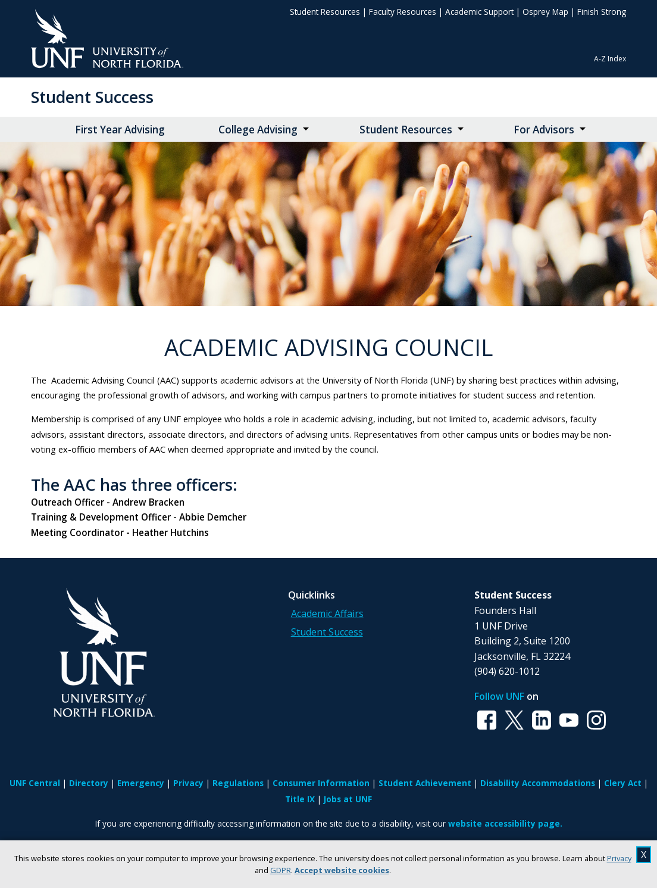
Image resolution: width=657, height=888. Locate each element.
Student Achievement (424, 783)
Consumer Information (321, 783)
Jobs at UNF (348, 799)
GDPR (280, 870)
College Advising (258, 129)
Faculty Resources (402, 11)
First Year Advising (120, 129)
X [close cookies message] (643, 854)
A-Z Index (610, 59)
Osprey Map (545, 11)
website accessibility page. (505, 823)
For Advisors (544, 129)
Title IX (300, 799)
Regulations (238, 783)
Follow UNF (499, 696)
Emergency (140, 783)
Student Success (92, 97)
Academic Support (479, 11)
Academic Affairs (327, 613)
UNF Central (35, 783)
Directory (88, 783)
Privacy (619, 858)
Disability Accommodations (537, 783)
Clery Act (623, 783)
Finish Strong (601, 11)
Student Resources (325, 11)
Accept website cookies (342, 870)
